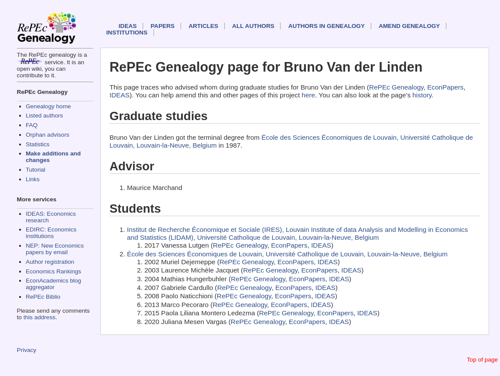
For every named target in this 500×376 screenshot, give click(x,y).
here (308, 95)
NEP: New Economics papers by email (55, 248)
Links (33, 179)
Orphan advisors (47, 134)
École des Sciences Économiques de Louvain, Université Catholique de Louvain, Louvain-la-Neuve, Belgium (287, 254)
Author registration (50, 262)
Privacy (27, 350)
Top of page (482, 359)
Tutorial (35, 169)
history (422, 95)
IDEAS (128, 26)
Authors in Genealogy (326, 26)
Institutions (126, 32)
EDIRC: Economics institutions (51, 232)
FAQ (32, 125)
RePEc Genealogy (396, 87)
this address (39, 317)
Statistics (37, 144)
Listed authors (44, 115)
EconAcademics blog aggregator (53, 283)
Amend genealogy (409, 26)
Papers (163, 26)
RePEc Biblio (43, 296)
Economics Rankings (53, 271)
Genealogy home (48, 106)
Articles (203, 26)
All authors (253, 26)
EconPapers (445, 87)
